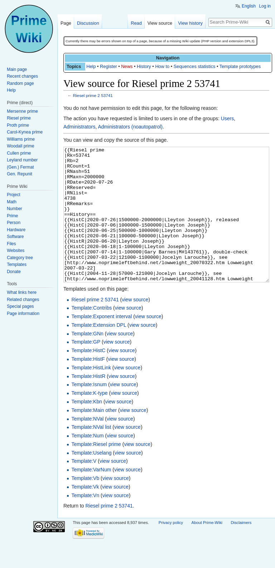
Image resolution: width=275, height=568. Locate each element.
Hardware (16, 229)
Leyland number (22, 159)
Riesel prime (19, 118)
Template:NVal (87, 445)
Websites (15, 250)
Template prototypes (240, 66)
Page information (23, 313)
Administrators (79, 127)
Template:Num (87, 462)
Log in (265, 6)
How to (162, 66)
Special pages (20, 306)
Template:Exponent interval (101, 343)
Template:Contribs (91, 335)
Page (66, 23)
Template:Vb (85, 505)
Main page (17, 69)
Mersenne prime (22, 111)
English (249, 6)
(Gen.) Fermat (20, 167)
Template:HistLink (91, 394)
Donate (14, 271)
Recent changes (22, 76)
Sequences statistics (195, 66)
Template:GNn (87, 360)
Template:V (83, 488)
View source (160, 23)
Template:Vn (85, 522)
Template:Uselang (91, 479)
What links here (22, 292)
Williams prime (21, 139)
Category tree (20, 257)
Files (11, 243)
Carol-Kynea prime (25, 132)
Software (15, 236)
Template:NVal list (91, 454)
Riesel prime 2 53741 (93, 95)
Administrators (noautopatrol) (130, 127)
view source (135, 326)
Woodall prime (20, 146)
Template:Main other (94, 437)
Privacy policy (171, 549)
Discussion (88, 23)
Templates (16, 264)
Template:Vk (85, 513)
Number (14, 208)
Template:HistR (88, 403)
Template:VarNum (91, 496)
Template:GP (85, 369)
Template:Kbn (86, 428)
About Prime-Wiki (207, 549)
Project (13, 194)
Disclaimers (241, 549)
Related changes (23, 299)
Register (108, 66)
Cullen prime (19, 153)
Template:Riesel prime (96, 471)
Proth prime (18, 125)
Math (11, 201)
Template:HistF (88, 386)
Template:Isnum (89, 411)
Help (91, 66)
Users (227, 118)
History (144, 66)
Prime (12, 215)
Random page (20, 83)
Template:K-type (89, 420)
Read (136, 23)
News (126, 66)
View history (190, 23)
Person (13, 222)
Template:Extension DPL (98, 352)
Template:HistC (88, 377)
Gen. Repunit (19, 173)
